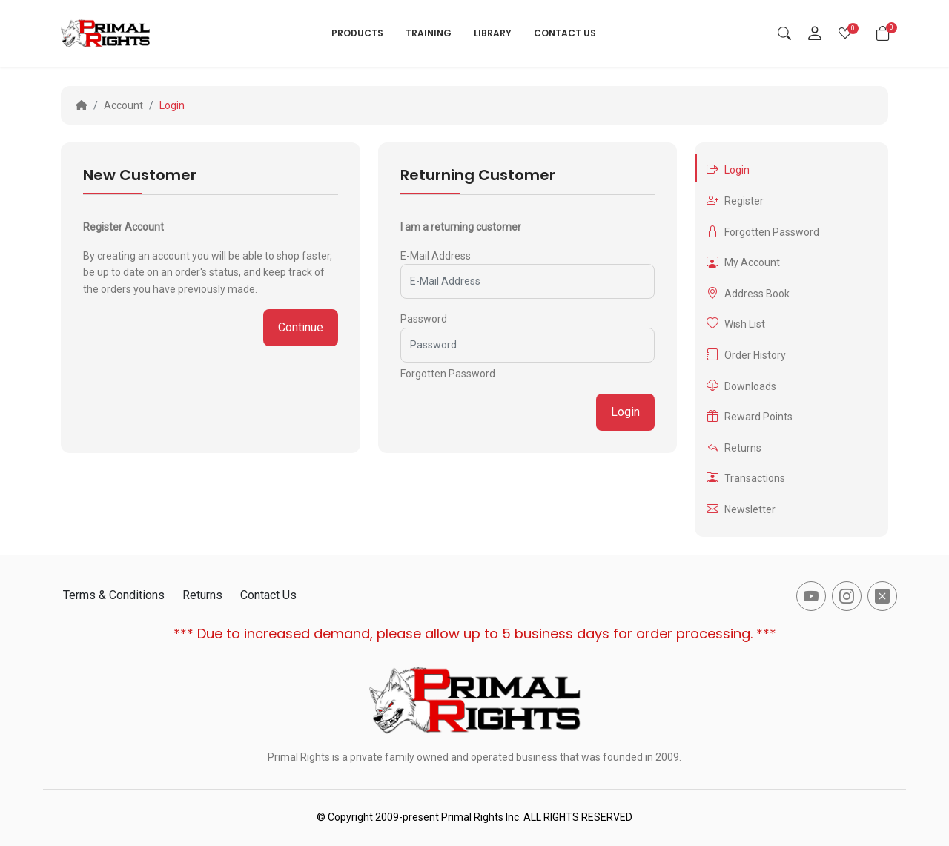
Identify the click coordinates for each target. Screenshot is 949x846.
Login (172, 105)
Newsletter (741, 509)
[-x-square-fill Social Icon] (882, 596)
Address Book (748, 293)
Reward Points (750, 416)
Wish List (736, 324)
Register (735, 201)
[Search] (784, 33)
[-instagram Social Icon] (847, 596)
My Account (743, 262)
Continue (300, 327)
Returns (734, 447)
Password (423, 319)
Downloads (741, 386)
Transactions (746, 478)
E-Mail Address (435, 256)
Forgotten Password (447, 374)
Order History (746, 355)
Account (123, 105)
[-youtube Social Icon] (811, 596)
